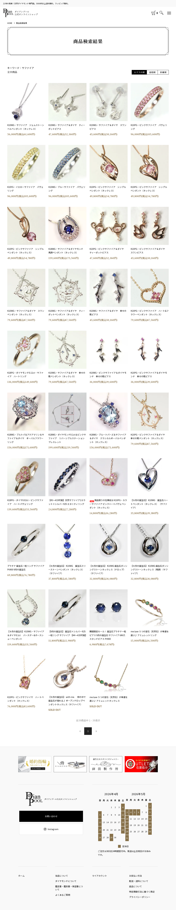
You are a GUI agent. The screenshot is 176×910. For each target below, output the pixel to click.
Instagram (51, 829)
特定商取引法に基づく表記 (142, 894)
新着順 (163, 72)
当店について (61, 876)
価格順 (152, 72)
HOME (9, 23)
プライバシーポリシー (139, 900)
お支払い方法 (135, 876)
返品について (135, 888)
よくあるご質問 (62, 897)
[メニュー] (169, 12)
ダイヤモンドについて (65, 882)
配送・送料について (138, 882)
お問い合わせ (51, 816)
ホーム (21, 876)
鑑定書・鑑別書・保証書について (69, 889)
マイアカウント (99, 876)
